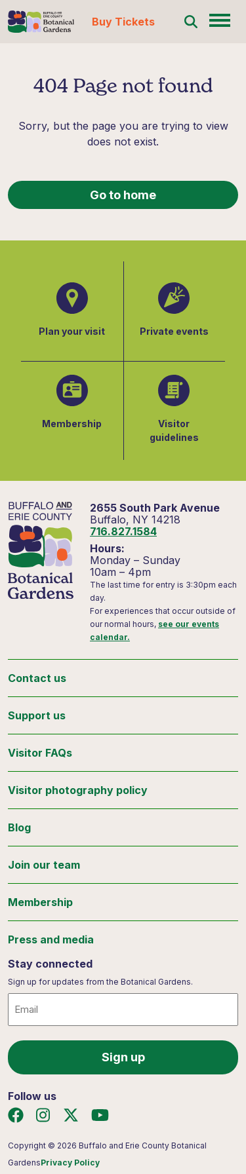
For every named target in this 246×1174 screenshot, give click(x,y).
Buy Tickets (123, 21)
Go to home (123, 195)
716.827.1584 (123, 531)
